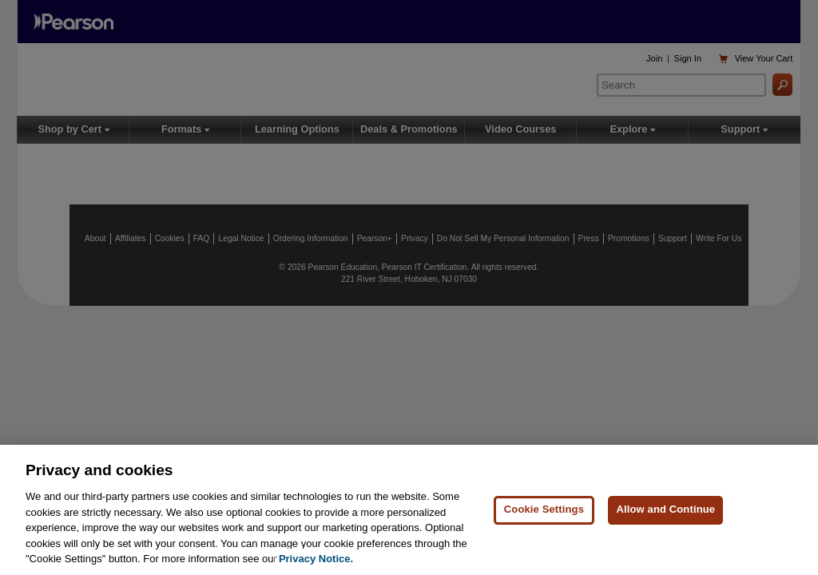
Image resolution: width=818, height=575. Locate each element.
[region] (409, 510)
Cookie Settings (544, 509)
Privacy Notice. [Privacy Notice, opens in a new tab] (316, 559)
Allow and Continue (665, 509)
